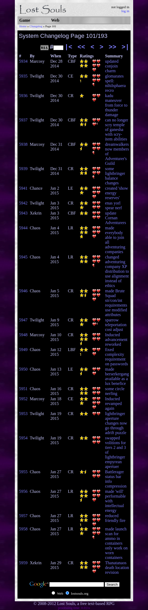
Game (24, 20)
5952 (23, 399)
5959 (23, 563)
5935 (23, 76)
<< (81, 47)
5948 (23, 335)
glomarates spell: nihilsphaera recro (115, 83)
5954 (23, 438)
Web (55, 20)
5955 (23, 472)
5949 (23, 349)
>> (112, 47)
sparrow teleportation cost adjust (116, 325)
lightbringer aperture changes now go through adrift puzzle (116, 423)
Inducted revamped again (113, 404)
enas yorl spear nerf (113, 205)
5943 (23, 213)
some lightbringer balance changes (115, 175)
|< (68, 47)
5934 (23, 61)
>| (125, 47)
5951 (23, 388)
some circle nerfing (114, 391)
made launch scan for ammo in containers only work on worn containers (116, 543)
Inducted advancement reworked (116, 340)
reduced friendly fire (115, 518)
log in (125, 11)
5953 (23, 413)
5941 (23, 188)
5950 (23, 369)
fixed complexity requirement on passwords (116, 356)
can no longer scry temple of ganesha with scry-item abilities (116, 129)
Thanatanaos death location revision (117, 568)
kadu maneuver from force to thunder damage (116, 105)
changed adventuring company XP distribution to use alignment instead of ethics (117, 271)
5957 (23, 515)
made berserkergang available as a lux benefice (117, 376)
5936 (23, 95)
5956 (23, 491)
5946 (23, 291)
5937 (23, 120)
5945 (23, 257)
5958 (23, 529)
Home (22, 26)
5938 (23, 144)
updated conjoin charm (112, 66)
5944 (23, 228)
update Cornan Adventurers (115, 218)
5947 (23, 320)
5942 (23, 203)
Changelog (35, 26)
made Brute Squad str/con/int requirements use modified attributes (116, 303)
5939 (23, 168)
